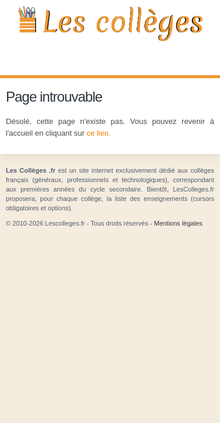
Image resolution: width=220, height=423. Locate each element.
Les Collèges (110, 23)
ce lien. (99, 133)
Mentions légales (178, 223)
